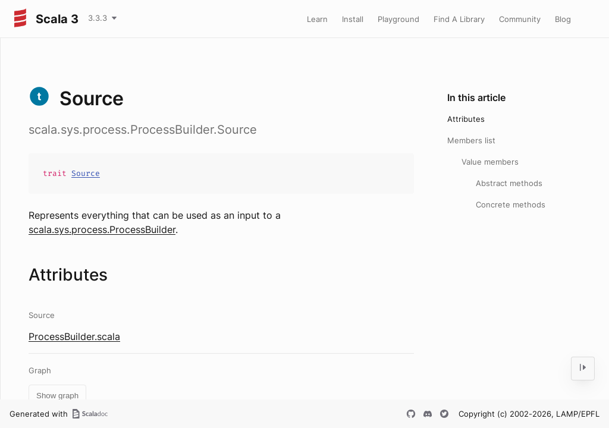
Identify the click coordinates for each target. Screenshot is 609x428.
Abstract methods (509, 183)
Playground (398, 19)
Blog (563, 19)
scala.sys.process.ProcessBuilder (102, 229)
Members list (471, 140)
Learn (317, 19)
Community (520, 19)
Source (85, 173)
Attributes (466, 119)
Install (352, 19)
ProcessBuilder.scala (74, 336)
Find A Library (459, 19)
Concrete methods (510, 204)
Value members (490, 161)
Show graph (57, 395)
